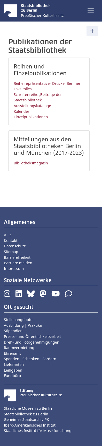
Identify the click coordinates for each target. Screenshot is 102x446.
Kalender (21, 111)
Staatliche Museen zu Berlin (28, 408)
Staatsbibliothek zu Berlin (26, 414)
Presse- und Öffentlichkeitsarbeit (32, 336)
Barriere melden (18, 262)
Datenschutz (15, 245)
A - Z (8, 234)
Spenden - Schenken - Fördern (30, 358)
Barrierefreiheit (17, 257)
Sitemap (11, 251)
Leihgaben (13, 370)
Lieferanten (14, 364)
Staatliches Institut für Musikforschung (38, 430)
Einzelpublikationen (31, 116)
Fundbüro (12, 375)
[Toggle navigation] (90, 10)
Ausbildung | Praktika (23, 325)
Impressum (14, 268)
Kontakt (11, 240)
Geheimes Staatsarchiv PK (26, 419)
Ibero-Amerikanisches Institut (30, 425)
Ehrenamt (12, 353)
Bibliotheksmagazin (31, 163)
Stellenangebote (18, 319)
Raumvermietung (19, 347)
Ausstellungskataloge (32, 105)
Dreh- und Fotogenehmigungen (31, 342)
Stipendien (13, 330)
